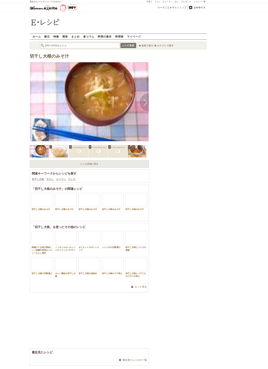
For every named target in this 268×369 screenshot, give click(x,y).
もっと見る (141, 286)
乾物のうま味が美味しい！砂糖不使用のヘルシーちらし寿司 (42, 242)
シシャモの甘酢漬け (113, 239)
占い (177, 2)
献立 (47, 36)
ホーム (37, 36)
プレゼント (186, 2)
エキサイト (199, 7)
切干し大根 (38, 179)
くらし (157, 2)
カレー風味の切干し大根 (66, 267)
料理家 (119, 36)
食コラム (88, 36)
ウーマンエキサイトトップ (171, 7)
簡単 (65, 36)
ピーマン (61, 179)
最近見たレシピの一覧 (135, 360)
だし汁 (72, 179)
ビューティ (168, 2)
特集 (56, 36)
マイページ (134, 36)
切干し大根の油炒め (89, 265)
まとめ (75, 36)
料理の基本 (105, 36)
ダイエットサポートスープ (89, 241)
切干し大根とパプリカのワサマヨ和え (136, 267)
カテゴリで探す (165, 45)
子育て (149, 2)
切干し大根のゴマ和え (113, 265)
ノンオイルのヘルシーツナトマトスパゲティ (66, 241)
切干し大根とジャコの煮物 (136, 241)
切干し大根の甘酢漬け (42, 265)
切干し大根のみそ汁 (49, 56)
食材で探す (147, 45)
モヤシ (50, 179)
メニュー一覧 (199, 2)
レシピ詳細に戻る (89, 164)
